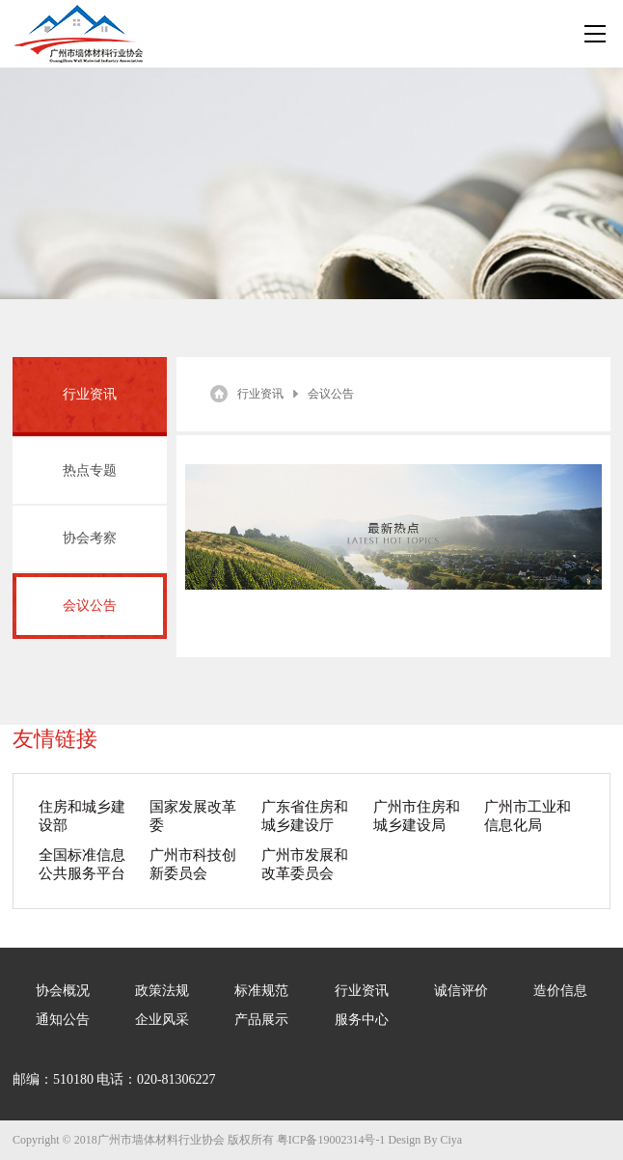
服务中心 (362, 1019)
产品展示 (261, 1019)
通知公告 (63, 1019)
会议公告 (90, 605)
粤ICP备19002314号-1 (331, 1139)
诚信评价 (461, 990)
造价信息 (560, 990)
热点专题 (90, 470)
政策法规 (162, 990)
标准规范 (261, 990)
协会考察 (90, 538)
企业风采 (162, 1019)
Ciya (451, 1139)
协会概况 (63, 990)
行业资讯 (260, 393)
